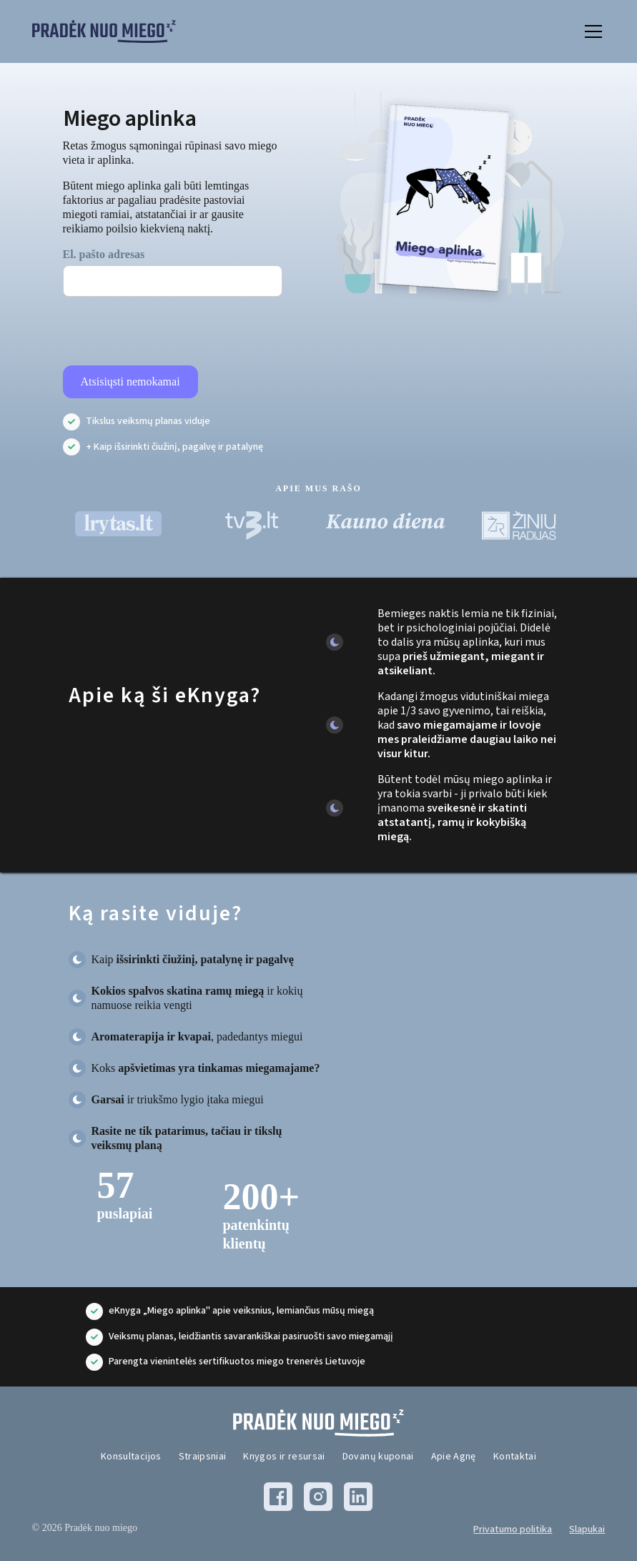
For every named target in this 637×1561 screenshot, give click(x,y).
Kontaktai (514, 1456)
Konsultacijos (131, 1456)
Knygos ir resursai (284, 1456)
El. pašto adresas (104, 254)
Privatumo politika (512, 1529)
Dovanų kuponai (378, 1456)
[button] (590, 31)
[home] (104, 31)
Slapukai (587, 1529)
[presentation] (171, 332)
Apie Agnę (453, 1456)
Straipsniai (203, 1456)
